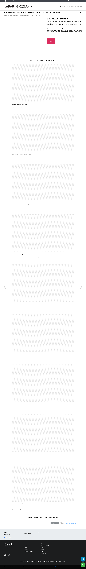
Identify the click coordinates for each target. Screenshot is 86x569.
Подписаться (55, 523)
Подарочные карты (46, 12)
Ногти (22, 12)
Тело (18, 12)
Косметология (12, 12)
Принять (75, 566)
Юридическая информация (41, 561)
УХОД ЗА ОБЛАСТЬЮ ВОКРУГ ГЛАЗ (20, 104)
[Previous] (5, 287)
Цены (53, 12)
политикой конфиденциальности (70, 523)
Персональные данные (52, 561)
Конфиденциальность (30, 561)
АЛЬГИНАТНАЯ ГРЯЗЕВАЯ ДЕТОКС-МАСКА (21, 154)
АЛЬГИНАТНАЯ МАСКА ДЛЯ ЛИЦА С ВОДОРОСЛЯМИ (23, 254)
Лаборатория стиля (30, 12)
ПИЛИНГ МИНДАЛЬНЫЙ (17, 504)
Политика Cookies (62, 561)
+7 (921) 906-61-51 (61, 6)
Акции (38, 12)
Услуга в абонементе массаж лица (20, 304)
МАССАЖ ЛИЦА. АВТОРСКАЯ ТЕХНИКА (20, 354)
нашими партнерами (12, 558)
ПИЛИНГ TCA (15, 454)
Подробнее (55, 566)
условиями (68, 522)
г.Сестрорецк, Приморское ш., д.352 (74, 6)
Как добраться (7, 537)
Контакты (58, 12)
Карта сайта (43, 553)
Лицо (26, 545)
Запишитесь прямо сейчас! (51, 41)
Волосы (26, 549)
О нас (5, 12)
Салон (42, 547)
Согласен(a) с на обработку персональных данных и (70, 523)
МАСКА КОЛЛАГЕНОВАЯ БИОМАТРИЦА (20, 204)
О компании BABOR (45, 545)
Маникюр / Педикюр (29, 551)
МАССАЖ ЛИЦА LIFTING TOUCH (19, 404)
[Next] (80, 287)
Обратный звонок (60, 0)
